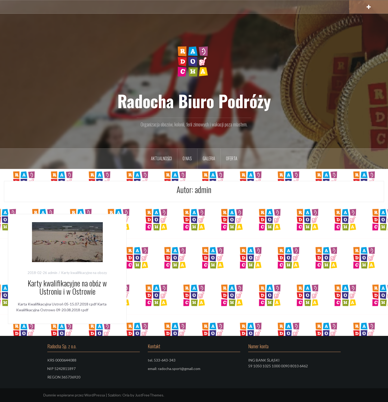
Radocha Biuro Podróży (194, 101)
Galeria (209, 158)
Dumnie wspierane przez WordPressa (74, 395)
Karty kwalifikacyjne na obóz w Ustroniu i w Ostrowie (67, 287)
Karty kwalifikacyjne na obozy (84, 273)
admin (52, 273)
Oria (126, 395)
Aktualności (161, 158)
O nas (187, 158)
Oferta (231, 158)
